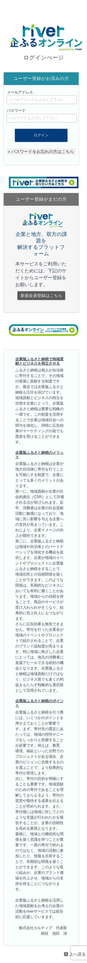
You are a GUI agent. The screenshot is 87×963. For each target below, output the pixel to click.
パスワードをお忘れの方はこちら (43, 151)
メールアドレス (20, 92)
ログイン (41, 135)
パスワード (16, 110)
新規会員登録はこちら (41, 295)
